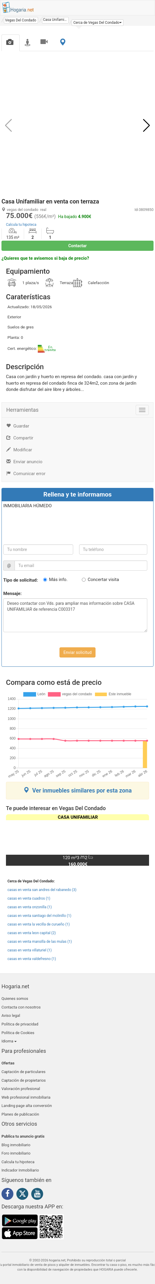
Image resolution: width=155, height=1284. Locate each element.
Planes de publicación (20, 1114)
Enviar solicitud (77, 652)
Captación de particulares (23, 1072)
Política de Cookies (18, 1033)
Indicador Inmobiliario (20, 1170)
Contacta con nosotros (21, 1007)
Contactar (77, 245)
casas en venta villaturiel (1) (29, 950)
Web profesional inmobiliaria (26, 1097)
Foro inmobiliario (15, 1153)
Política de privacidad (19, 1024)
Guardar (17, 426)
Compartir (19, 438)
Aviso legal (10, 1015)
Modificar (19, 449)
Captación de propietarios (23, 1080)
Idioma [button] (9, 1041)
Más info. (58, 579)
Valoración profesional (20, 1088)
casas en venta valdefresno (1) (31, 959)
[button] (98, 22)
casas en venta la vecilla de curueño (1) (38, 924)
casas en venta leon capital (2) (31, 933)
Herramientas (22, 410)
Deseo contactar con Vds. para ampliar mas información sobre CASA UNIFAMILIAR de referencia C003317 (75, 615)
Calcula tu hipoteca (21, 225)
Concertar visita (103, 579)
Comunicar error (26, 473)
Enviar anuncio (24, 461)
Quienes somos (14, 998)
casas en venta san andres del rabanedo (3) (41, 890)
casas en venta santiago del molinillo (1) (39, 916)
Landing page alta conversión (26, 1105)
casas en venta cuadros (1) (28, 898)
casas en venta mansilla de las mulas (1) (39, 941)
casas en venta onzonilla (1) (29, 907)
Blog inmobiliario (15, 1145)
